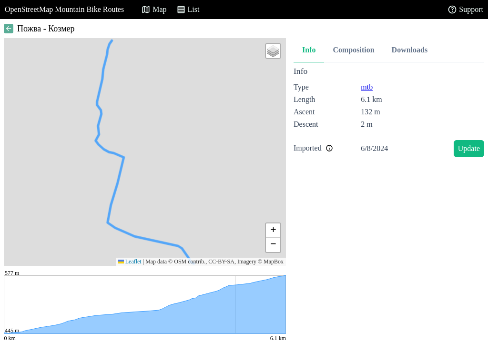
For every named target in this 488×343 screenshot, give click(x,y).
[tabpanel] (389, 113)
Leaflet (130, 261)
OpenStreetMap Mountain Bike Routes (64, 9)
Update (469, 148)
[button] (273, 51)
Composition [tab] (353, 50)
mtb (367, 87)
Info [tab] (308, 50)
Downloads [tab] (410, 50)
